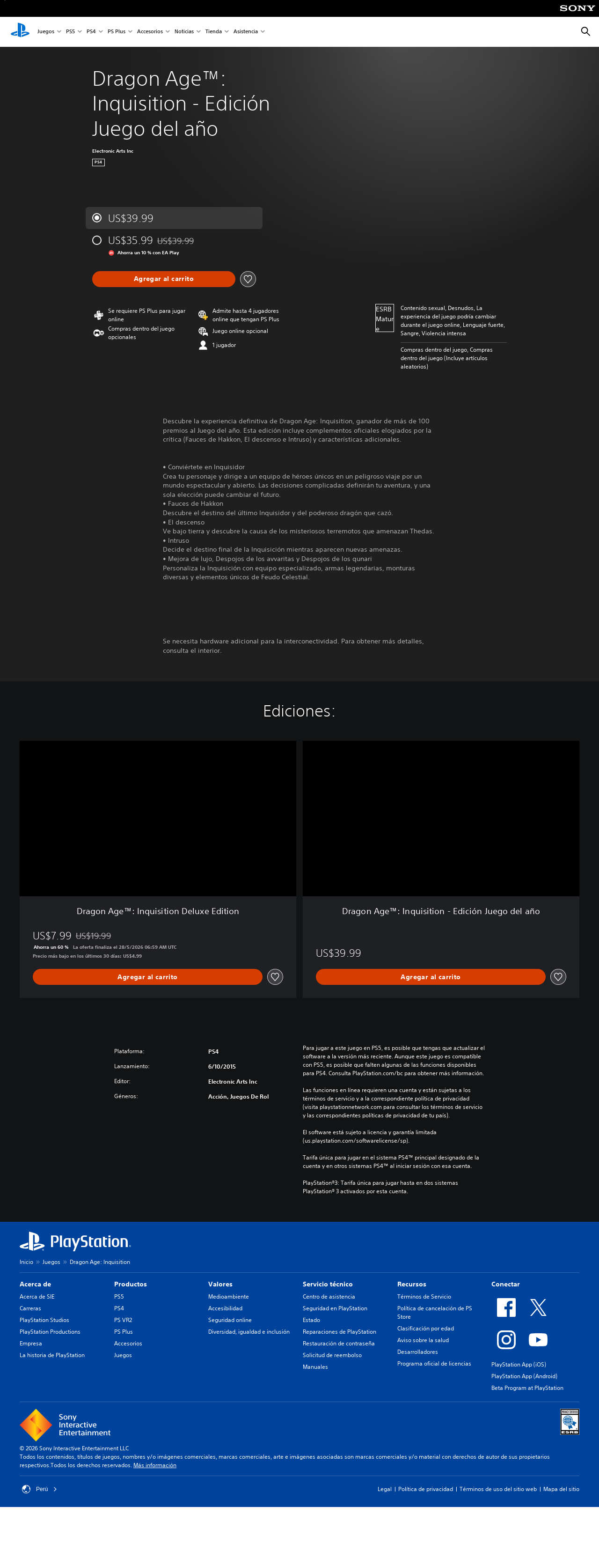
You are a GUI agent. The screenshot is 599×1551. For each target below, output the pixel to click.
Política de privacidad (425, 1489)
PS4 (91, 32)
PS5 (70, 32)
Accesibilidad (225, 1308)
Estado (311, 1320)
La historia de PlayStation (52, 1355)
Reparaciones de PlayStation (339, 1332)
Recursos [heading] (411, 1284)
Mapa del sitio (561, 1489)
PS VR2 (123, 1320)
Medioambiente (228, 1296)
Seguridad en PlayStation (335, 1308)
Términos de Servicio (424, 1296)
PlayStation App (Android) (524, 1376)
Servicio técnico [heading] (328, 1284)
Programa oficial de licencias (434, 1363)
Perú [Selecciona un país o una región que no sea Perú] (39, 1489)
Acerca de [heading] (35, 1284)
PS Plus (116, 32)
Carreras (30, 1308)
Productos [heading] (130, 1284)
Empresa (31, 1343)
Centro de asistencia (329, 1296)
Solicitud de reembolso (332, 1355)
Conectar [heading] (505, 1284)
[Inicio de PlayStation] (20, 31)
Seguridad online (230, 1320)
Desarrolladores (417, 1352)
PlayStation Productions (50, 1332)
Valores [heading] (220, 1284)
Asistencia (246, 32)
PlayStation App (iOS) (518, 1364)
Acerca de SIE (37, 1296)
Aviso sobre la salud (423, 1340)
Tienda (213, 32)
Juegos (45, 32)
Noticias (184, 32)
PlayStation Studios (44, 1320)
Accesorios (150, 32)
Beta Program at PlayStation (527, 1388)
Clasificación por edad (425, 1328)
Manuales (315, 1367)
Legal (385, 1489)
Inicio (26, 1262)
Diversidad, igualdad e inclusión (249, 1332)
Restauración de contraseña (339, 1343)
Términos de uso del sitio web (498, 1489)
